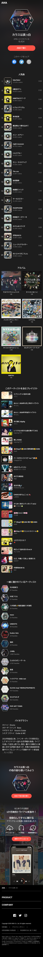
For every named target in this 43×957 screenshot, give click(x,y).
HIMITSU (11, 375)
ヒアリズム (32, 320)
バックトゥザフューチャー (11, 320)
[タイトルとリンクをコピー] (29, 62)
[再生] (8, 81)
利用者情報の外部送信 (9, 930)
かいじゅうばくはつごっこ (11, 348)
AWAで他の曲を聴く (21, 796)
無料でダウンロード (21, 839)
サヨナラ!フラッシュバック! (11, 292)
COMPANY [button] (7, 904)
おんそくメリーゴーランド (32, 348)
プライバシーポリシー (18, 927)
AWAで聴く (21, 48)
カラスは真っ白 (13, 888)
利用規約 (4, 927)
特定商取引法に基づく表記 (28, 930)
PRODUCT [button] (7, 897)
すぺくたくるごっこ (32, 292)
